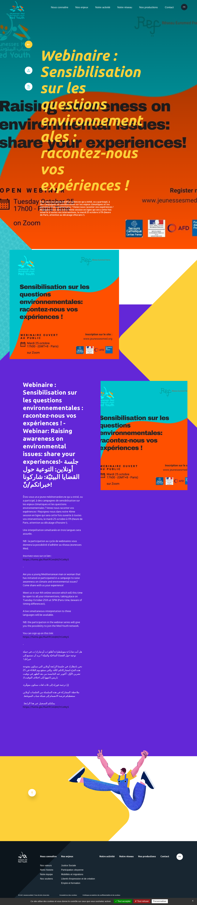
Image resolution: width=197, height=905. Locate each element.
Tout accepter (123, 901)
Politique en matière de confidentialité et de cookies (101, 895)
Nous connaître (59, 7)
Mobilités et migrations (72, 874)
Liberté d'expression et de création (78, 878)
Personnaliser (159, 901)
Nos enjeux (81, 7)
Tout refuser (142, 901)
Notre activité (102, 7)
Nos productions (148, 7)
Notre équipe (46, 874)
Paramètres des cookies (68, 895)
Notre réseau (124, 7)
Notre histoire (46, 870)
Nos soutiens (46, 878)
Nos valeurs (46, 865)
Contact (169, 7)
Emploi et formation (70, 883)
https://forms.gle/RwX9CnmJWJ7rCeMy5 (46, 559)
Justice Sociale (68, 865)
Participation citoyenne (72, 870)
